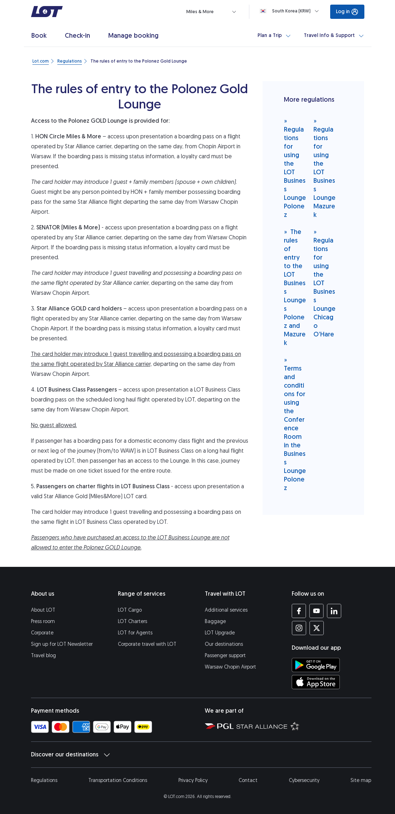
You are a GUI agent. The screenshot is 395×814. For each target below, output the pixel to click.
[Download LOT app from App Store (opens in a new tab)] (316, 682)
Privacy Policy (193, 780)
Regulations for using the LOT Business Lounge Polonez (295, 168)
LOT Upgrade (220, 633)
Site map (360, 780)
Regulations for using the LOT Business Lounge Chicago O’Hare (324, 283)
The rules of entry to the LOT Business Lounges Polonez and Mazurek (295, 287)
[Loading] (290, 11)
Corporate (42, 633)
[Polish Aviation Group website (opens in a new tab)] (219, 726)
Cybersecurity (304, 780)
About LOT (43, 610)
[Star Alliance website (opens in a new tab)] (268, 726)
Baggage (215, 621)
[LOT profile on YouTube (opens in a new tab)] (316, 611)
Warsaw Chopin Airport (230, 667)
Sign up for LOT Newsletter (62, 644)
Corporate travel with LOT (147, 644)
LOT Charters (132, 621)
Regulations (44, 780)
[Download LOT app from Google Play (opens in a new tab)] (316, 665)
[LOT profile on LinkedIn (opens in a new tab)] (334, 611)
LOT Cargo (130, 610)
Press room (43, 621)
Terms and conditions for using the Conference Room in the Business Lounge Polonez (295, 424)
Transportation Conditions (117, 780)
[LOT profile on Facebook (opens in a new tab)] (299, 611)
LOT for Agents (135, 633)
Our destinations (224, 644)
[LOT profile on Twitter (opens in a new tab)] (316, 628)
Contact (248, 780)
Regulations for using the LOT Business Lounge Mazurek (324, 168)
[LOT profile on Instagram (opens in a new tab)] (299, 628)
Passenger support (225, 656)
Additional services (226, 610)
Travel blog (43, 656)
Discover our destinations (70, 754)
